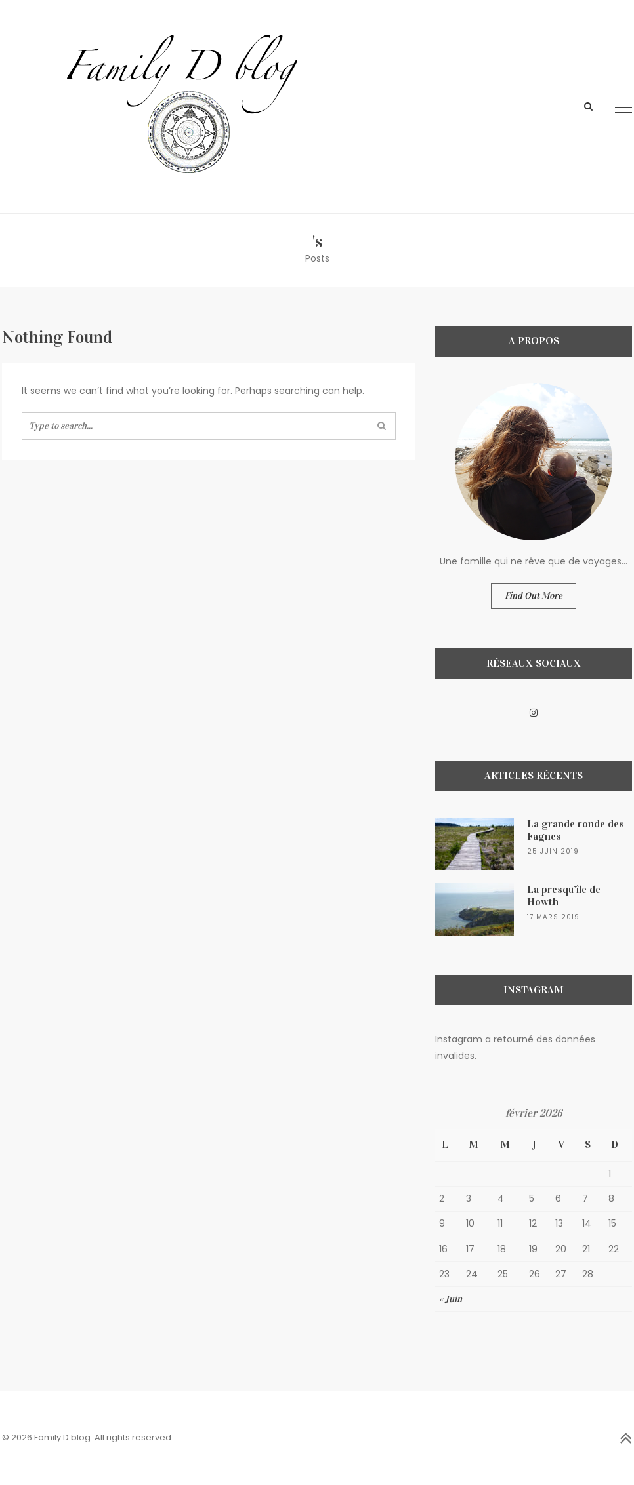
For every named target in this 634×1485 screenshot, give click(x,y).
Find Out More (533, 595)
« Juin (450, 1299)
